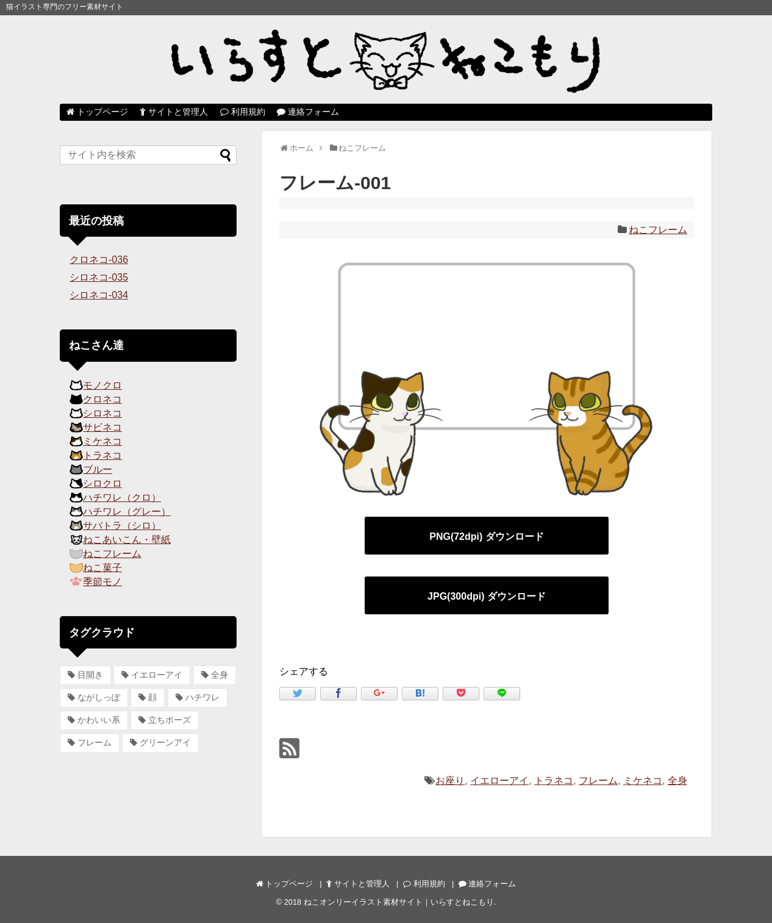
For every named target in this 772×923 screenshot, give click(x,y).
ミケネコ (642, 780)
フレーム (598, 780)
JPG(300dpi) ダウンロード (486, 596)
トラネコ (553, 780)
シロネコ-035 (99, 277)
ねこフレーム (658, 229)
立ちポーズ (169, 720)
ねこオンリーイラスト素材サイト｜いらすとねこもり (399, 902)
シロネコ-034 (99, 295)
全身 (677, 780)
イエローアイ (499, 780)
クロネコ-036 (99, 259)
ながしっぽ (98, 697)
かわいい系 (98, 720)
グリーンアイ (165, 742)
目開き (90, 675)
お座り (450, 780)
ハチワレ (202, 697)
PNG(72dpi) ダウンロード (486, 536)
